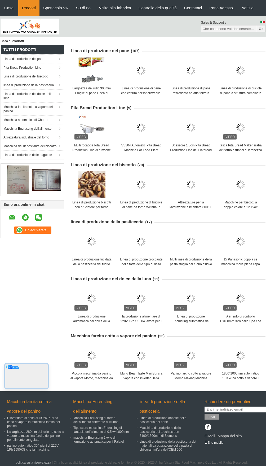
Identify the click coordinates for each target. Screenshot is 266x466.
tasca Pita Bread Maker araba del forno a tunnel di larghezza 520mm (240, 150)
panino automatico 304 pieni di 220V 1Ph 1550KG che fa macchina (33, 447)
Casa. (9, 8)
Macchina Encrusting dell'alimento (27, 128)
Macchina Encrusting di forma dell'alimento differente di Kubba (95, 420)
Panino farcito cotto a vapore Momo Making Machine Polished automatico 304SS (191, 378)
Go (261, 29)
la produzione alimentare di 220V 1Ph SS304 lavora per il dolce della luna (141, 321)
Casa (4, 41)
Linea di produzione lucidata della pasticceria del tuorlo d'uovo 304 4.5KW (91, 264)
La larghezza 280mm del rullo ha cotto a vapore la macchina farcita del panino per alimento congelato (35, 436)
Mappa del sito (230, 436)
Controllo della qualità (158, 8)
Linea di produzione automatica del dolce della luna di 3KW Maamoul (91, 321)
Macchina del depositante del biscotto (29, 146)
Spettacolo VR (56, 8)
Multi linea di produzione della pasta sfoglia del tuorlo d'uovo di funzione (191, 264)
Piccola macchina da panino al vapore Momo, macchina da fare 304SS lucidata (91, 378)
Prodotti (29, 8)
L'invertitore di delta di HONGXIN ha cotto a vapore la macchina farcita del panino (33, 422)
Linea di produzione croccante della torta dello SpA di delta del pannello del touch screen (141, 264)
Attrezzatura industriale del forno (26, 137)
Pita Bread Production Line (22, 67)
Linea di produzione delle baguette (27, 155)
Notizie (247, 8)
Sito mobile (214, 443)
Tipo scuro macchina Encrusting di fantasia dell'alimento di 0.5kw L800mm (101, 430)
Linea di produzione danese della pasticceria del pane (163, 420)
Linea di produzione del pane (23, 59)
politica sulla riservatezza (33, 462)
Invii (212, 417)
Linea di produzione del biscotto (25, 76)
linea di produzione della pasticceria (28, 85)
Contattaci (193, 8)
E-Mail (210, 436)
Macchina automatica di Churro (25, 120)
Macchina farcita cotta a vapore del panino (28, 109)
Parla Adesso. (221, 8)
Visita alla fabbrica (115, 8)
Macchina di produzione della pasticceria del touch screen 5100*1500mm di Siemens (160, 432)
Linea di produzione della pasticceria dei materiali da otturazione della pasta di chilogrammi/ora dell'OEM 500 (168, 445)
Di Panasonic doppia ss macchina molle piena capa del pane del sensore (240, 264)
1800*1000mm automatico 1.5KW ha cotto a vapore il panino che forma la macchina (240, 378)
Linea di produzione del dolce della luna (27, 96)
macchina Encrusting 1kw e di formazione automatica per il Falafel (98, 439)
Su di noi (83, 8)
